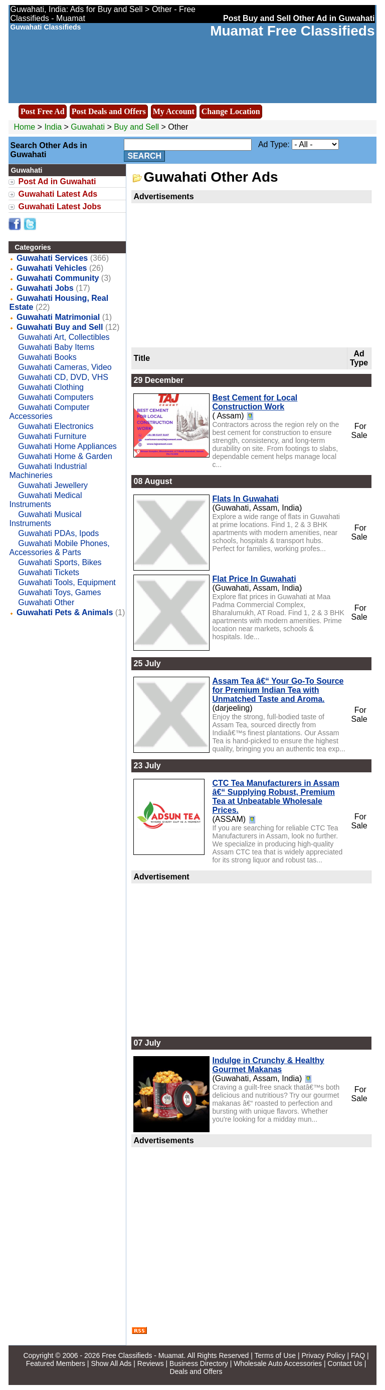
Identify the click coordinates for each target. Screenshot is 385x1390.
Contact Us (345, 1363)
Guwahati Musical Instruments (45, 519)
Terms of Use (275, 1355)
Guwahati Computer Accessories (49, 411)
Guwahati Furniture (52, 436)
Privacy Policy (323, 1355)
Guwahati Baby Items (56, 347)
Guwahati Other (46, 602)
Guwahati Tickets (48, 572)
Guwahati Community (58, 278)
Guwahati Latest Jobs (59, 206)
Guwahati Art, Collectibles (63, 337)
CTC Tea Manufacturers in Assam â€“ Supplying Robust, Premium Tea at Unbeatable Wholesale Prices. (275, 796)
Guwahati (89, 127)
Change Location (231, 111)
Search (144, 156)
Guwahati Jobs (45, 288)
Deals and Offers (196, 1371)
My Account (174, 111)
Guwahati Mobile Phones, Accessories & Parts (59, 548)
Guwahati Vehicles (52, 268)
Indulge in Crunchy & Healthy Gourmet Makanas (268, 1065)
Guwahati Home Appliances (67, 446)
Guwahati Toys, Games (59, 592)
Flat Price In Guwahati (254, 579)
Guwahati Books (47, 357)
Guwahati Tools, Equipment (66, 582)
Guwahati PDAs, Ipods (58, 533)
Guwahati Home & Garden (65, 456)
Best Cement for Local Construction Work (254, 402)
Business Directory (198, 1363)
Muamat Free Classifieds (292, 31)
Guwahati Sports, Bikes (59, 562)
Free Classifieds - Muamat (142, 1355)
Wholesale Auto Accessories (278, 1363)
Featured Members (55, 1363)
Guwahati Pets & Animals (65, 612)
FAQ (358, 1355)
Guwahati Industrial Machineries (48, 471)
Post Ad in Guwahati (57, 181)
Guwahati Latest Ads (57, 194)
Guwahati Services (52, 258)
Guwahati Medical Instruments (45, 500)
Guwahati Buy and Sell (60, 327)
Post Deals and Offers (109, 111)
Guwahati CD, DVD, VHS (63, 377)
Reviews (150, 1363)
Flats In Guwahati (245, 499)
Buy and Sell (136, 127)
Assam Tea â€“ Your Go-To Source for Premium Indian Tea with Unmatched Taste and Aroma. (277, 690)
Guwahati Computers (55, 397)
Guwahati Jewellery (53, 485)
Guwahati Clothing (51, 387)
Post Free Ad (43, 111)
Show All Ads (111, 1363)
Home (24, 127)
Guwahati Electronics (55, 426)
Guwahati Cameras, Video (64, 367)
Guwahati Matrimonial (58, 317)
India (53, 127)
